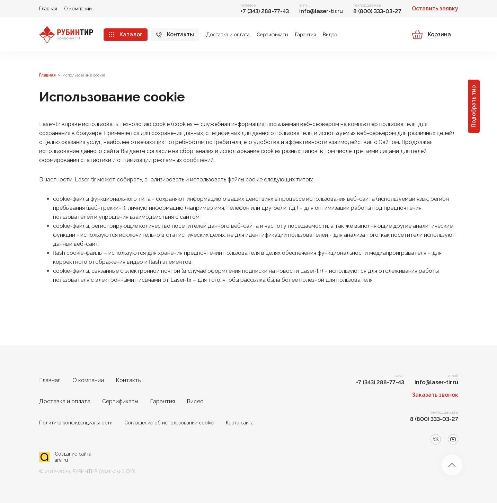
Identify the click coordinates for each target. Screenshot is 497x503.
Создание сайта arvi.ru (73, 457)
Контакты (180, 34)
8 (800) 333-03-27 (377, 11)
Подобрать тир (473, 106)
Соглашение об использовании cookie (169, 422)
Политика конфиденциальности (76, 422)
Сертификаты (272, 34)
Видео (330, 34)
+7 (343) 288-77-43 (264, 11)
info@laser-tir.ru (321, 11)
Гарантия (305, 34)
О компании (78, 8)
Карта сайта (240, 422)
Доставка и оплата (228, 34)
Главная (48, 8)
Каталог (130, 34)
